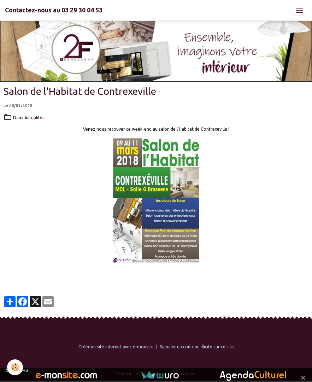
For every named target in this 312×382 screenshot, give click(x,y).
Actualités (34, 117)
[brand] (53, 10)
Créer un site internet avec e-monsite (116, 346)
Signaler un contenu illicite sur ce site (197, 346)
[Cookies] (15, 367)
